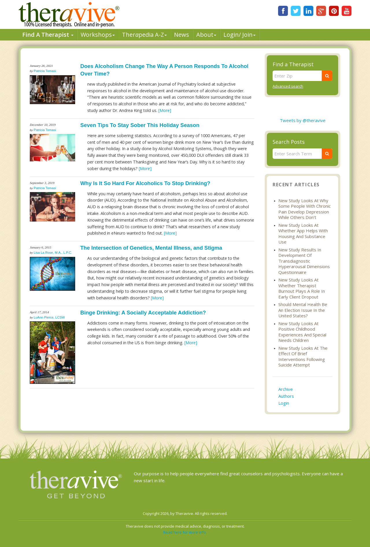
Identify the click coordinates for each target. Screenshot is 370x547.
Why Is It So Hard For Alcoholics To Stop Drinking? (145, 183)
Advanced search (288, 86)
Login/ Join (239, 34)
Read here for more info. (185, 532)
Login (283, 403)
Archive (285, 389)
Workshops (98, 34)
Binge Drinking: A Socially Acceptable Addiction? (143, 313)
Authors (286, 396)
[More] (164, 110)
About (206, 34)
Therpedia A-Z (144, 34)
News (181, 34)
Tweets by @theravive (302, 120)
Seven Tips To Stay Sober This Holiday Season (139, 125)
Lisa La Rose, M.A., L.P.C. (53, 252)
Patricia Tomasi (45, 71)
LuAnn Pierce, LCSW (49, 317)
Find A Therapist (47, 34)
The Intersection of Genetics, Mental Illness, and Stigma (151, 248)
